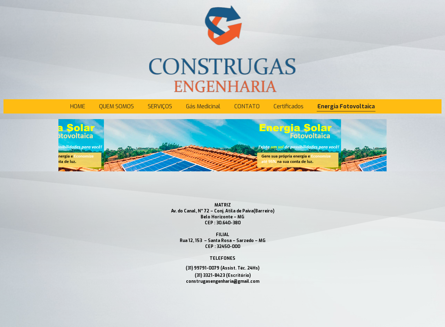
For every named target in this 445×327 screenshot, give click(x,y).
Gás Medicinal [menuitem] (203, 106)
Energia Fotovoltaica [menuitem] (346, 106)
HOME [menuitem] (77, 106)
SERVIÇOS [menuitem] (160, 106)
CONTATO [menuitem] (247, 106)
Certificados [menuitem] (289, 106)
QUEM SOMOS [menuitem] (116, 106)
